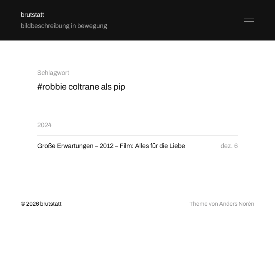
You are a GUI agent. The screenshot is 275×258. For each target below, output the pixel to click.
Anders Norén (236, 204)
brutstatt (32, 14)
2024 (44, 125)
